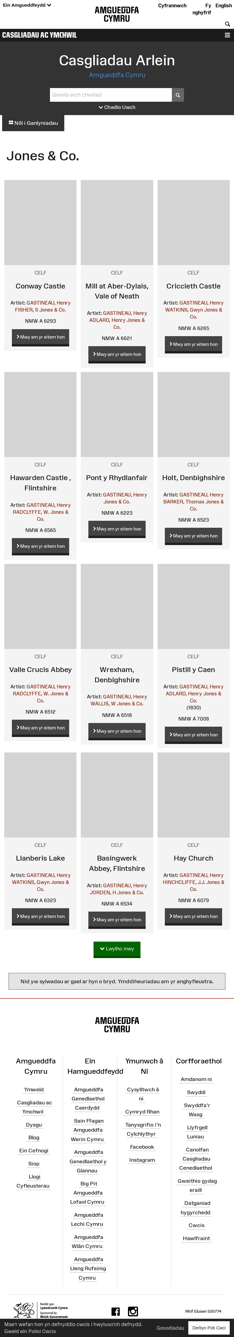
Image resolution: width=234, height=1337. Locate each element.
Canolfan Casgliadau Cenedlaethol (195, 1159)
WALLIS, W (103, 703)
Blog (33, 1137)
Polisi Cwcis (42, 1331)
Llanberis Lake (40, 858)
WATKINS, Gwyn (184, 309)
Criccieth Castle (193, 286)
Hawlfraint (196, 1238)
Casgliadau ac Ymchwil (39, 34)
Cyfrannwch (172, 5)
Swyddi (196, 1092)
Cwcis (196, 1225)
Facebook (142, 1147)
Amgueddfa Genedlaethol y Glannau (88, 1161)
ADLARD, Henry (107, 320)
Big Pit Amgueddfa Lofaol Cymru (87, 1192)
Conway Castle (40, 286)
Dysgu (34, 1124)
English (223, 5)
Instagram (142, 1160)
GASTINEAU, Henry (49, 302)
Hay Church (193, 858)
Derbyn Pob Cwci (209, 1327)
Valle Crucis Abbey (40, 669)
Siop (33, 1164)
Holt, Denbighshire (193, 477)
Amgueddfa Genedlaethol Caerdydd (88, 1098)
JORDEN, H (103, 892)
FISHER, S (26, 309)
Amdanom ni (196, 1079)
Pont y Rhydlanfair (117, 477)
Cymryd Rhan (142, 1112)
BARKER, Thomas (183, 501)
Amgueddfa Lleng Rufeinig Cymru (88, 1268)
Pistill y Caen (193, 669)
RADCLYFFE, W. (31, 512)
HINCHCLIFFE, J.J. (184, 882)
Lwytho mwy (117, 949)
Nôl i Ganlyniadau (33, 123)
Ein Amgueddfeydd (27, 5)
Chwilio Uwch (117, 107)
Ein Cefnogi (33, 1151)
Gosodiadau (170, 1328)
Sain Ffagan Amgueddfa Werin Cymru (87, 1130)
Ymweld (34, 1089)
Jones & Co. (52, 309)
